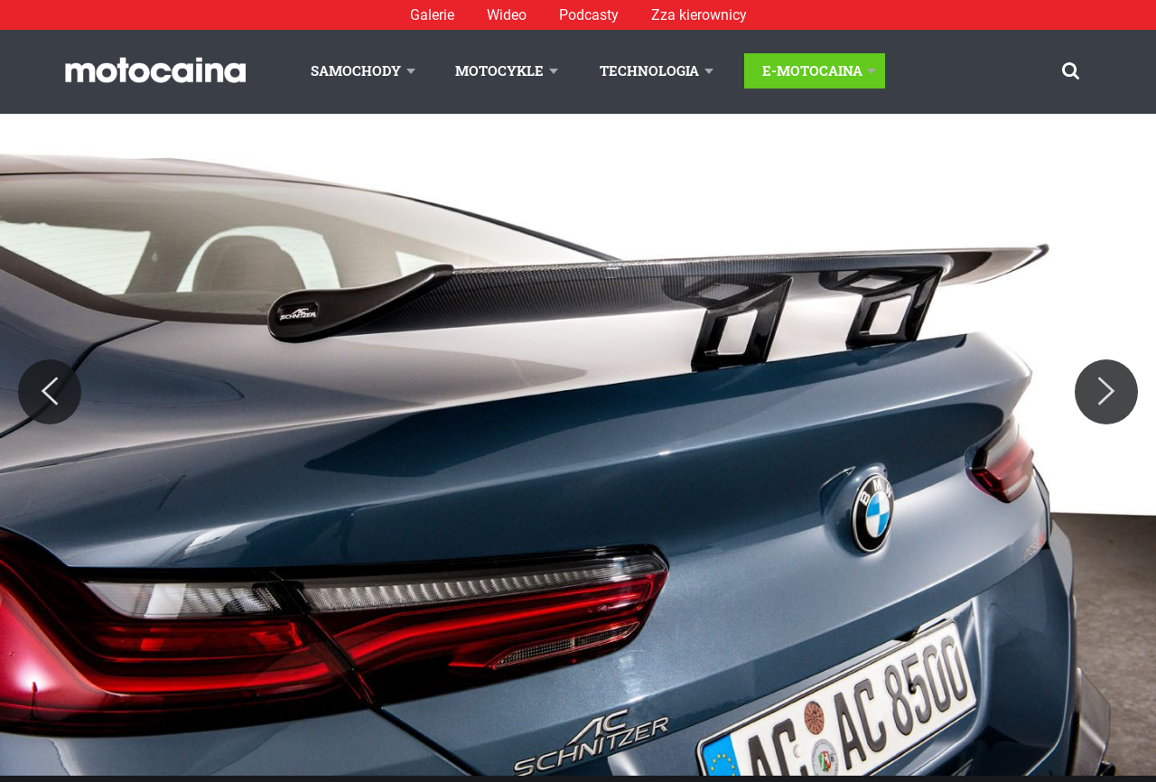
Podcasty (589, 14)
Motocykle (499, 70)
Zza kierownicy (699, 14)
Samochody (356, 70)
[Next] (1106, 391)
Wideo (507, 14)
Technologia (649, 70)
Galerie (432, 14)
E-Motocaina (812, 70)
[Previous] (49, 391)
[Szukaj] (1070, 70)
